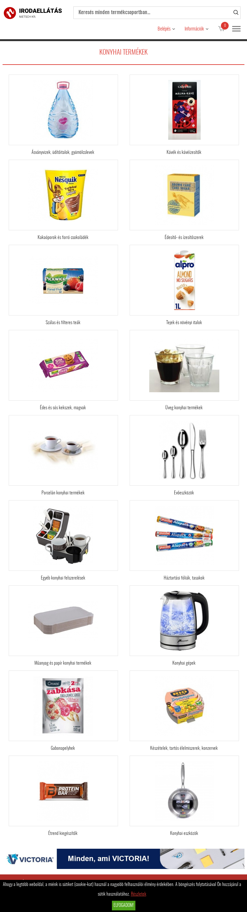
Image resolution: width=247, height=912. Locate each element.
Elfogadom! (124, 905)
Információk (194, 29)
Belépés (164, 29)
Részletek (138, 894)
